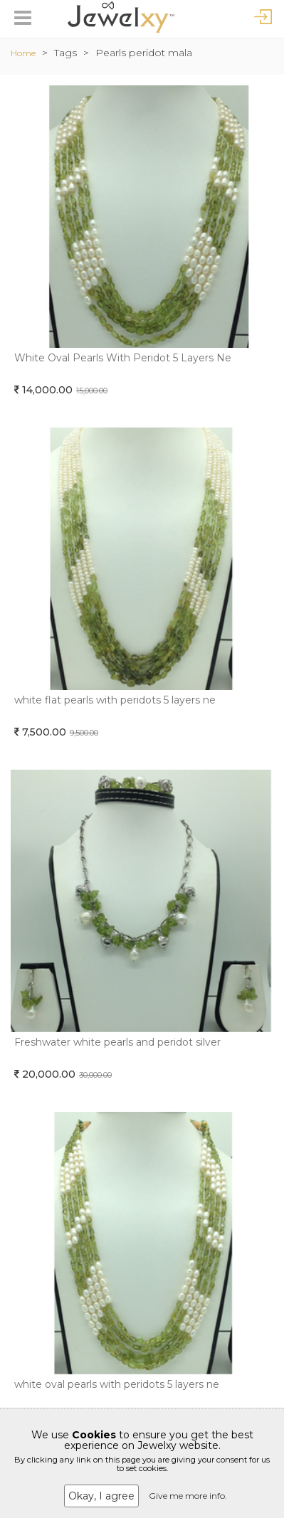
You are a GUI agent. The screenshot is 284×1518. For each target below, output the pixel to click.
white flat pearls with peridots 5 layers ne (115, 700)
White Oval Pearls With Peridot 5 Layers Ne (122, 357)
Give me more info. (188, 1495)
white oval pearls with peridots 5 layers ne (116, 1384)
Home (23, 53)
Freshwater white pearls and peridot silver (117, 1042)
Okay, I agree (101, 1496)
